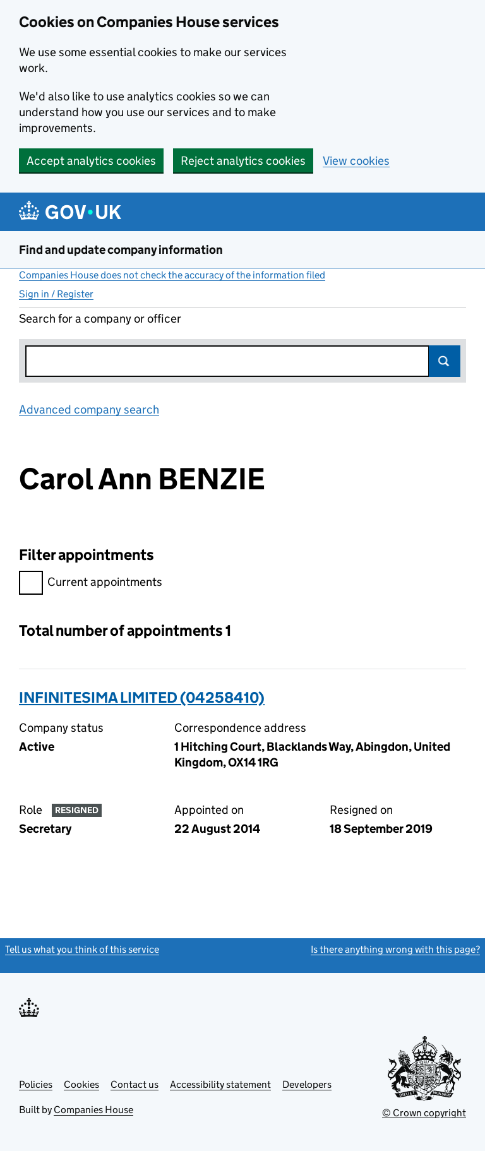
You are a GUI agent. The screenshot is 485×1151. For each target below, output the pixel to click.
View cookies (356, 161)
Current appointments (90, 584)
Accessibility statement (220, 1084)
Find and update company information (121, 249)
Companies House (93, 1110)
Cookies (81, 1084)
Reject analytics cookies (243, 160)
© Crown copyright (424, 1113)
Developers (307, 1084)
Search (444, 361)
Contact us (135, 1084)
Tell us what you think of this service (82, 949)
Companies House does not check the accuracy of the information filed (172, 275)
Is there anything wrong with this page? (395, 949)
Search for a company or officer (100, 318)
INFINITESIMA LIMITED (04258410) (142, 697)
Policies (35, 1084)
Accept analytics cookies (91, 160)
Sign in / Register (56, 294)
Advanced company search (89, 409)
